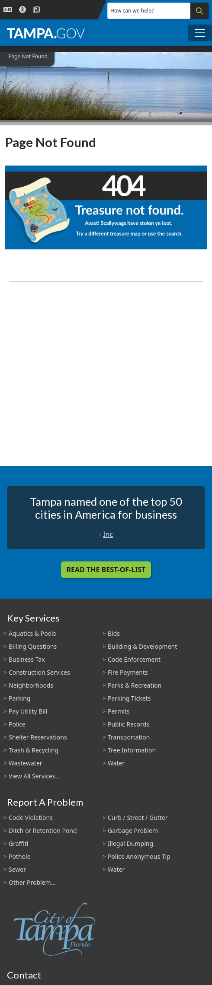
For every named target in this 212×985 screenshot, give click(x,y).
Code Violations (31, 817)
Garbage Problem (133, 830)
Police (17, 724)
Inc (108, 534)
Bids (114, 633)
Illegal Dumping (130, 843)
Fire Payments (128, 672)
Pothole (20, 856)
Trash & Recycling (33, 750)
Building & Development (142, 646)
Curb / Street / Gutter (138, 817)
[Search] (199, 11)
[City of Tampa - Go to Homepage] (46, 33)
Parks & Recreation (134, 685)
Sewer (17, 869)
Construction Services (39, 672)
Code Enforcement (134, 659)
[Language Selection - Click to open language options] (8, 9)
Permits (119, 711)
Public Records (128, 724)
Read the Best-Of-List (106, 569)
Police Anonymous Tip (139, 856)
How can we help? (132, 10)
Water (116, 763)
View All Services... (34, 776)
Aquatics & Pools (32, 633)
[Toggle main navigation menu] (200, 32)
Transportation (129, 737)
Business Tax (27, 659)
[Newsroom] (36, 9)
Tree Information (132, 750)
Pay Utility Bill (28, 711)
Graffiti (18, 843)
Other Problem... (32, 882)
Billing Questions (33, 646)
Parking (19, 698)
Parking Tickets (129, 698)
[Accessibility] (22, 9)
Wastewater (25, 763)
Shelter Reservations (38, 737)
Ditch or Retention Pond (43, 830)
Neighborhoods (31, 685)
